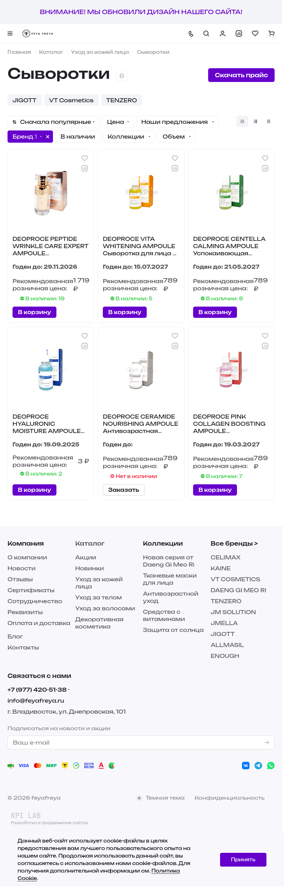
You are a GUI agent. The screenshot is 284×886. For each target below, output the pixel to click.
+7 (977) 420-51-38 (37, 689)
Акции (85, 557)
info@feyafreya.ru (36, 700)
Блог (15, 636)
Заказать (123, 489)
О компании (27, 557)
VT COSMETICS (235, 579)
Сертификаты (31, 590)
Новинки (89, 568)
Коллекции (163, 543)
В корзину (34, 312)
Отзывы (20, 579)
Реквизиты (25, 612)
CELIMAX (225, 557)
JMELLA (224, 623)
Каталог (89, 543)
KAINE (220, 568)
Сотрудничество (35, 601)
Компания (26, 543)
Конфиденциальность (230, 798)
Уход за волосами (105, 608)
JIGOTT (223, 634)
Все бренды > (234, 543)
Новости (21, 568)
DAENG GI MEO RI (238, 590)
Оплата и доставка (39, 623)
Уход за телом (98, 597)
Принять (243, 860)
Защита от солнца (173, 630)
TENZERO (226, 601)
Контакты (23, 647)
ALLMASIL (227, 645)
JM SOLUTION (233, 612)
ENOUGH (225, 656)
